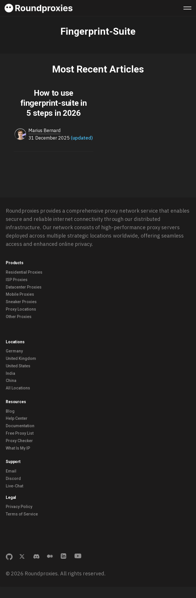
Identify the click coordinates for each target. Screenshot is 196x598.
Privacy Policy (19, 506)
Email (11, 471)
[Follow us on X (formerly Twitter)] (22, 556)
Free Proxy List (20, 433)
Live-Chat (14, 486)
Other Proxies (19, 316)
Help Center (17, 418)
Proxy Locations (21, 309)
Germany (14, 351)
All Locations (18, 388)
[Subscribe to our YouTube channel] (78, 556)
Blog (10, 411)
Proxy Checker (19, 440)
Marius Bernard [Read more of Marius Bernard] (44, 130)
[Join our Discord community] (36, 556)
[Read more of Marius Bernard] (20, 134)
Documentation (20, 425)
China (11, 380)
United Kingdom (21, 358)
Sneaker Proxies (21, 301)
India (10, 373)
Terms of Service (22, 514)
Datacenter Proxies (24, 287)
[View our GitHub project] (9, 556)
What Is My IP (18, 448)
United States (18, 366)
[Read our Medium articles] (50, 556)
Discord (13, 478)
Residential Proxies (24, 272)
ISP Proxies (17, 279)
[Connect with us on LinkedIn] (64, 556)
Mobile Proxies (20, 294)
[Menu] (187, 8)
